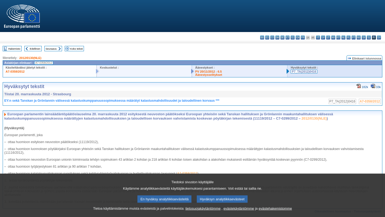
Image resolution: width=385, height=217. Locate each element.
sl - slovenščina (369, 37)
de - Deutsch (282, 37)
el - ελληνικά (293, 37)
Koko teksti (76, 48)
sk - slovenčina (364, 37)
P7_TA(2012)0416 (304, 71)
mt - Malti (338, 37)
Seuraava (50, 48)
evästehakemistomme (275, 212)
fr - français (303, 37)
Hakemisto (14, 48)
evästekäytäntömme (239, 212)
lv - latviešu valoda (323, 37)
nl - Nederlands (343, 37)
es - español (267, 37)
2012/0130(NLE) (30, 58)
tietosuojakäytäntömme (203, 212)
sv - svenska (379, 37)
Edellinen (35, 48)
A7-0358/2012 (15, 71)
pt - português (354, 37)
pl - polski (348, 37)
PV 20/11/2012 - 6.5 (208, 71)
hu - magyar (333, 37)
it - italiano (318, 37)
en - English (298, 37)
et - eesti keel (288, 37)
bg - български (262, 37)
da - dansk (277, 37)
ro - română (359, 37)
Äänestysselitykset (208, 74)
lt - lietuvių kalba (328, 37)
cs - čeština (272, 37)
